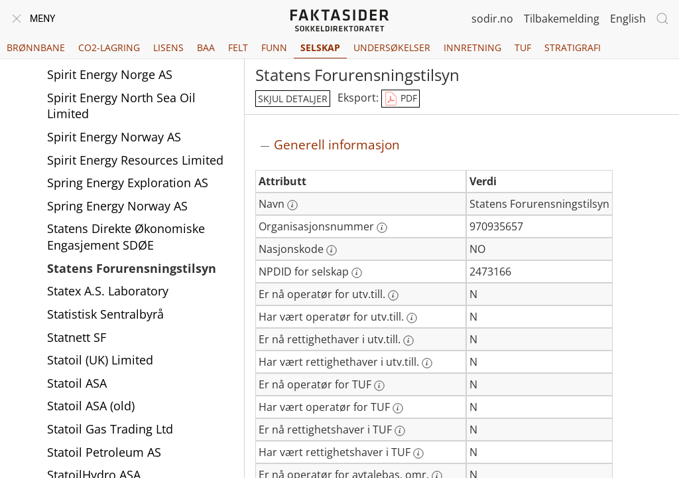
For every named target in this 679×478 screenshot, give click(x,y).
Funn (274, 47)
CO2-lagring (109, 47)
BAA (206, 47)
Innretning (472, 47)
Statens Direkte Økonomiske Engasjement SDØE (126, 255)
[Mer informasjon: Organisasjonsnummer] (382, 227)
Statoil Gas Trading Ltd (110, 447)
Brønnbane (36, 47)
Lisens (168, 47)
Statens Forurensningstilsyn (131, 287)
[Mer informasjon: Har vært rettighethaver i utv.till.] (427, 363)
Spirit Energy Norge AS (109, 93)
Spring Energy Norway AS (117, 224)
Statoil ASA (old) (91, 424)
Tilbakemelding (561, 18)
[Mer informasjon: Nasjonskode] (331, 250)
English (628, 18)
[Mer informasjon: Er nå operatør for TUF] (379, 385)
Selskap (320, 47)
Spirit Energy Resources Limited (135, 179)
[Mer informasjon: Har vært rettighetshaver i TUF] (418, 453)
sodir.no (492, 18)
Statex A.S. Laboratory (107, 309)
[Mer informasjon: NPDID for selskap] (356, 273)
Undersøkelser (391, 47)
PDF (400, 99)
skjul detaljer (293, 98)
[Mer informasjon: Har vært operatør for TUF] (398, 408)
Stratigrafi (572, 47)
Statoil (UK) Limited (100, 378)
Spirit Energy (82, 70)
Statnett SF (76, 356)
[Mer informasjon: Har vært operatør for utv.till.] (411, 318)
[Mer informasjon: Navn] (292, 205)
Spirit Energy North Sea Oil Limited (121, 124)
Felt (238, 47)
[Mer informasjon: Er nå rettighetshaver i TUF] (400, 431)
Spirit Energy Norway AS (114, 155)
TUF (523, 47)
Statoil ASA (77, 402)
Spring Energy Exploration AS (127, 201)
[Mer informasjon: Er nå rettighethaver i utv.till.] (408, 340)
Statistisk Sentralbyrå (105, 333)
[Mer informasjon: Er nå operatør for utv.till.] (393, 295)
